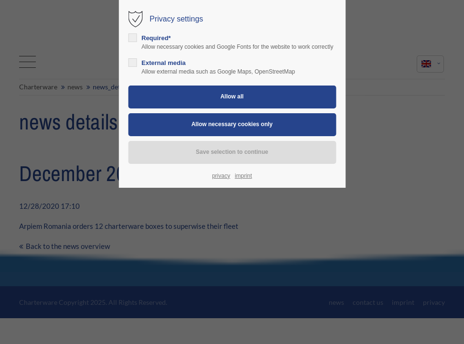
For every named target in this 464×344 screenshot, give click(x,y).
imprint (243, 175)
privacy (221, 175)
